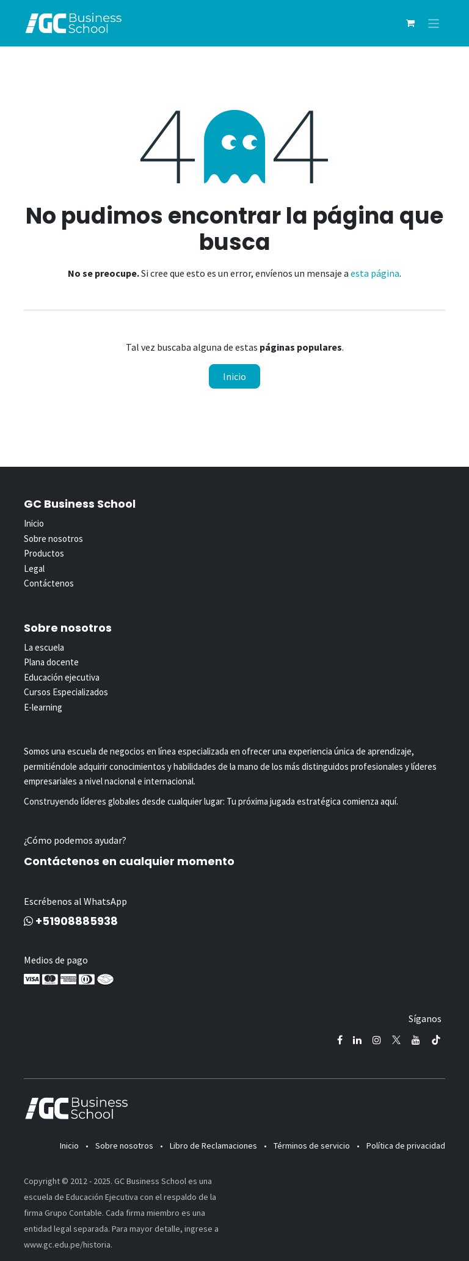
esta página (375, 273)
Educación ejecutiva (62, 677)
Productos (44, 553)
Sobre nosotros (53, 538)
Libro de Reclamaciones (213, 1145)
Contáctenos (49, 583)
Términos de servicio (312, 1145)
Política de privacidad (405, 1145)
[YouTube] (416, 1040)
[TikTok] (436, 1040)
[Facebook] (340, 1040)
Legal (34, 568)
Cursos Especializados (66, 692)
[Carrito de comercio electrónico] (410, 23)
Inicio (234, 376)
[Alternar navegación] (434, 23)
